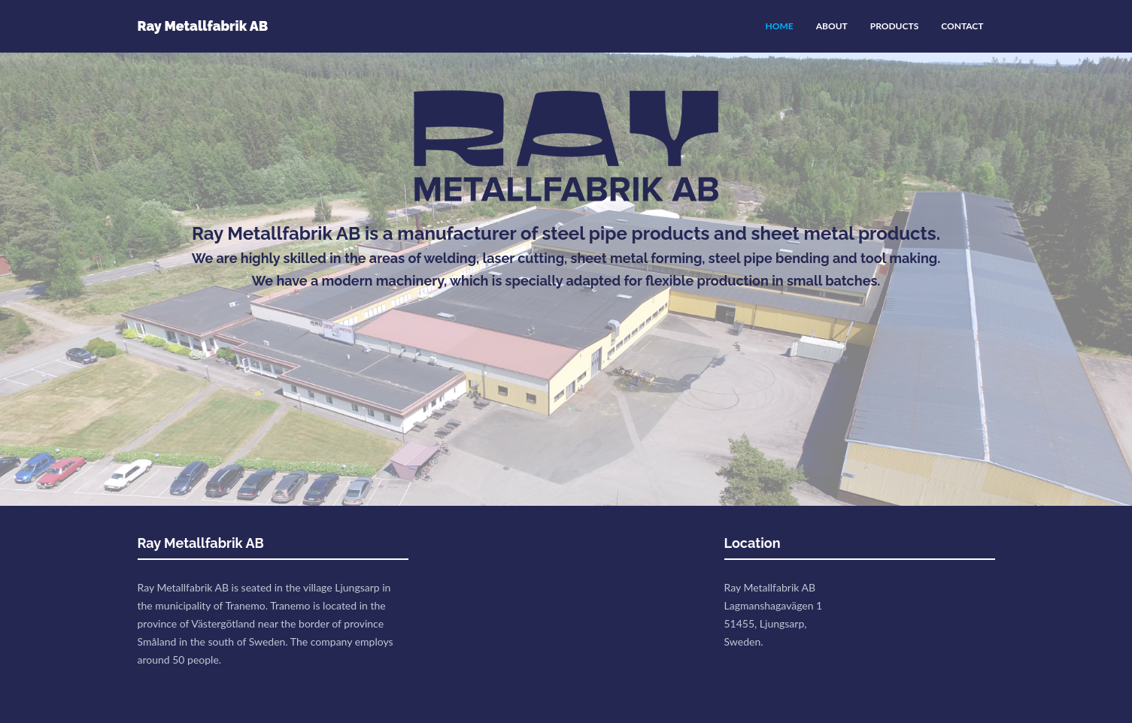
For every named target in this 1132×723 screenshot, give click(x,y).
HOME (780, 26)
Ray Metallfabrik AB (203, 26)
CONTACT (962, 26)
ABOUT (832, 26)
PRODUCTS (894, 26)
